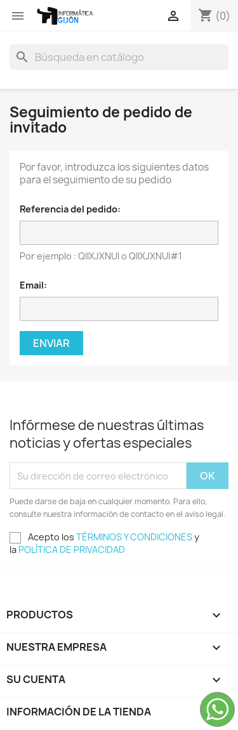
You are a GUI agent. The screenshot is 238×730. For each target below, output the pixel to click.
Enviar (51, 343)
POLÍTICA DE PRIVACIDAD (71, 550)
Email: (33, 285)
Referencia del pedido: (70, 209)
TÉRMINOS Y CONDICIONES (134, 537)
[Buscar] (119, 57)
